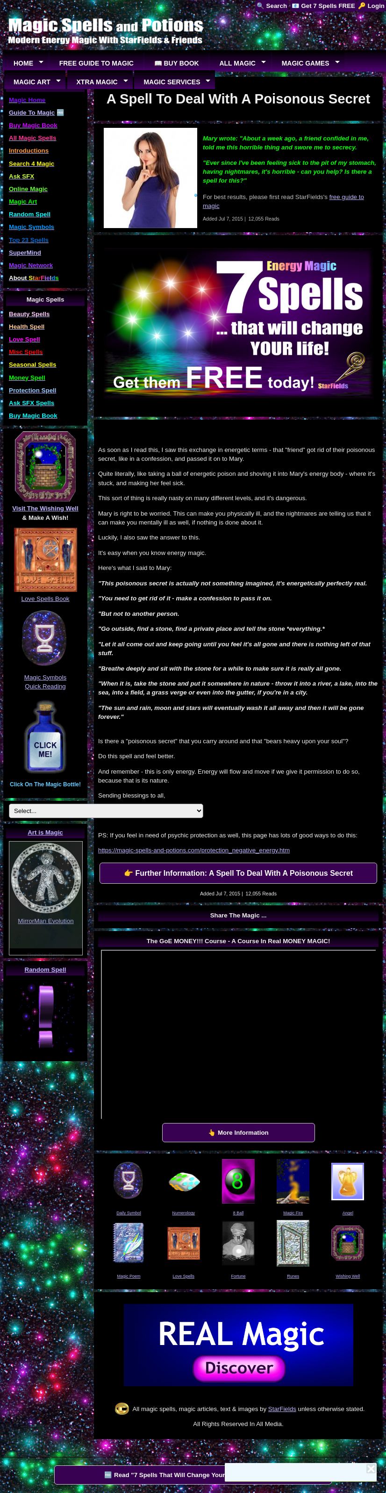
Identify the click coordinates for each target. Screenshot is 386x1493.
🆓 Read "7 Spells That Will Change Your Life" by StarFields (192, 1474)
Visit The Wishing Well (45, 508)
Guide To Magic (32, 112)
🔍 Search (272, 5)
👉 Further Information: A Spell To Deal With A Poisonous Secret (238, 873)
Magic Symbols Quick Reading (45, 677)
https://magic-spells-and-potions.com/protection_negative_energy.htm (194, 850)
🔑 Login (371, 5)
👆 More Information (238, 1132)
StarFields (282, 1408)
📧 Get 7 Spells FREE (323, 5)
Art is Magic (45, 832)
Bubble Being (45, 955)
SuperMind (25, 252)
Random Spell (45, 969)
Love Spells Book (45, 598)
